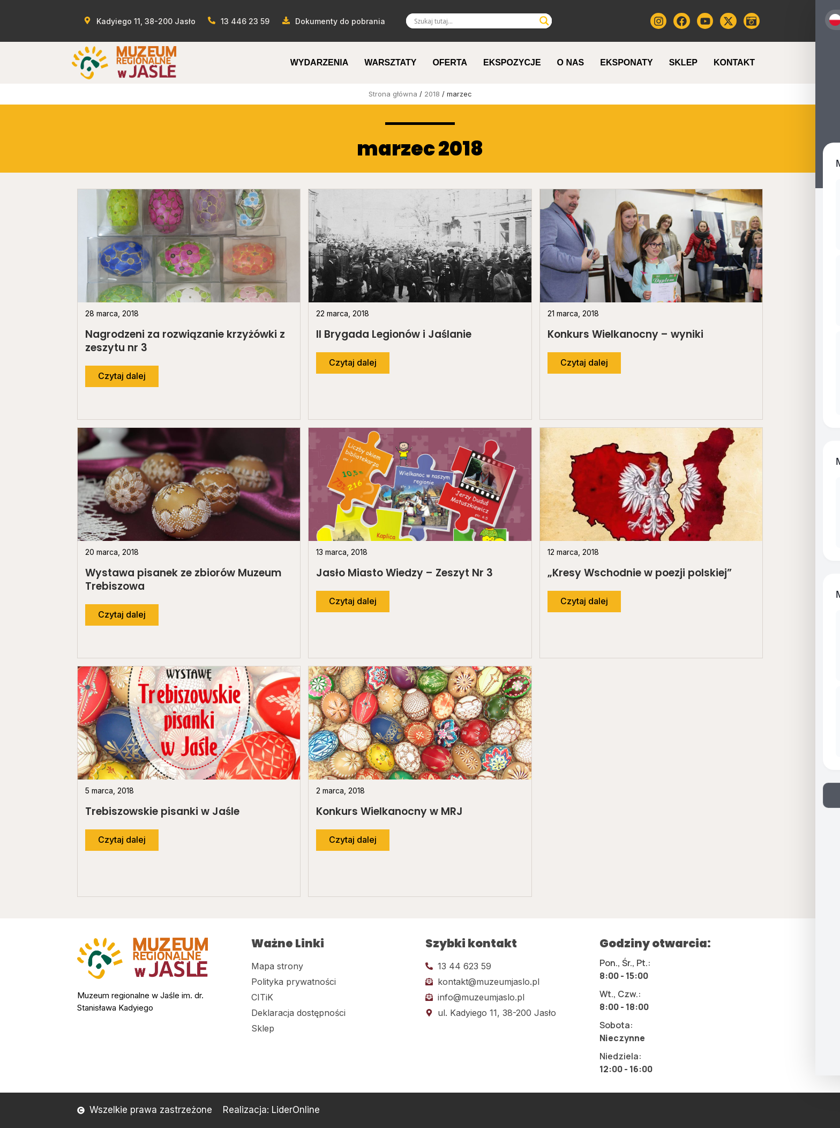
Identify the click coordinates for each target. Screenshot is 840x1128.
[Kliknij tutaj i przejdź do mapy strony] (333, 966)
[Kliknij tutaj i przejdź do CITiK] (333, 997)
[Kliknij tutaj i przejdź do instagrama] (658, 21)
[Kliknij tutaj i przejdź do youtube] (705, 21)
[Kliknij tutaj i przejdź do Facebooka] (681, 21)
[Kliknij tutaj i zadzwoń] (507, 966)
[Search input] (474, 20)
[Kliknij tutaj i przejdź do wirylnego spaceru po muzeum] (752, 21)
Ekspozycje (512, 62)
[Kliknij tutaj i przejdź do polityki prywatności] (333, 981)
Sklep (683, 62)
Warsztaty (390, 62)
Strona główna (393, 94)
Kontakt (734, 62)
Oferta (449, 62)
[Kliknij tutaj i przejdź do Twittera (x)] (728, 21)
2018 (432, 94)
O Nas (570, 62)
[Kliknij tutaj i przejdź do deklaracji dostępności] (333, 1012)
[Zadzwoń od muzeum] (238, 21)
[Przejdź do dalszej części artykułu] (122, 376)
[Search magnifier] (544, 20)
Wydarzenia (319, 62)
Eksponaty (626, 62)
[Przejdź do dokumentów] (333, 21)
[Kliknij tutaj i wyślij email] (507, 981)
